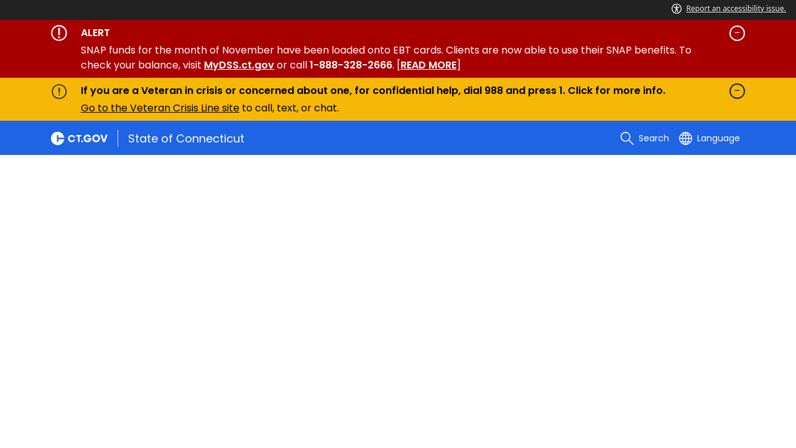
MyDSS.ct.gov (239, 65)
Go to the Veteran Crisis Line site (160, 108)
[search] (645, 138)
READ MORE (428, 65)
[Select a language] (709, 138)
